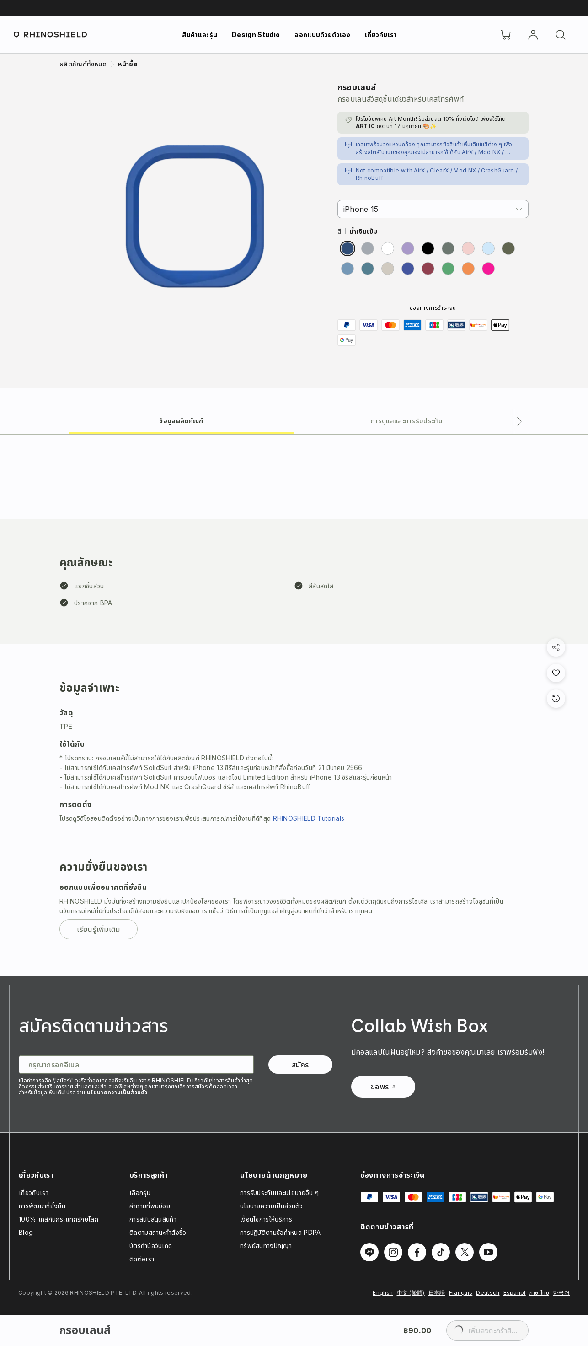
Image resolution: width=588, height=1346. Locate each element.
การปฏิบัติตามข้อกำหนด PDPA (280, 1232)
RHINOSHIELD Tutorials (309, 818)
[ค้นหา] (560, 34)
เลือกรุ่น (139, 1192)
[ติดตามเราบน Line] (369, 1252)
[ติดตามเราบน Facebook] (417, 1252)
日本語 (436, 1292)
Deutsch (487, 1292)
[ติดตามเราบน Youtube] (488, 1252)
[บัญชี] (533, 34)
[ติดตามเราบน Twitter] (464, 1252)
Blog (26, 1232)
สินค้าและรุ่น (199, 34)
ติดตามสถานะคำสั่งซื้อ (158, 1232)
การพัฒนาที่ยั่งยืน (42, 1206)
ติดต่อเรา (141, 1259)
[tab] (181, 420)
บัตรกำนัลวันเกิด (150, 1245)
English (383, 1292)
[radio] (347, 248)
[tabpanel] (294, 705)
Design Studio (256, 34)
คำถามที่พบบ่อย (149, 1206)
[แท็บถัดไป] (519, 421)
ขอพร (383, 1086)
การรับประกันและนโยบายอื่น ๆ (279, 1192)
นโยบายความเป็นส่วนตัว (117, 1092)
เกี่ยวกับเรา (381, 34)
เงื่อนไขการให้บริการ (266, 1219)
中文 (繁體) (411, 1292)
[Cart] (505, 34)
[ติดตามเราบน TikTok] (441, 1252)
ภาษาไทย (539, 1292)
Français (461, 1292)
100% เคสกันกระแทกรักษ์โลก (58, 1219)
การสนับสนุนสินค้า (152, 1219)
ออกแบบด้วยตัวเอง (322, 34)
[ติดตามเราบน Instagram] (393, 1252)
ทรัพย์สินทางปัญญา (266, 1245)
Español (514, 1292)
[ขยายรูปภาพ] (194, 216)
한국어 (561, 1292)
